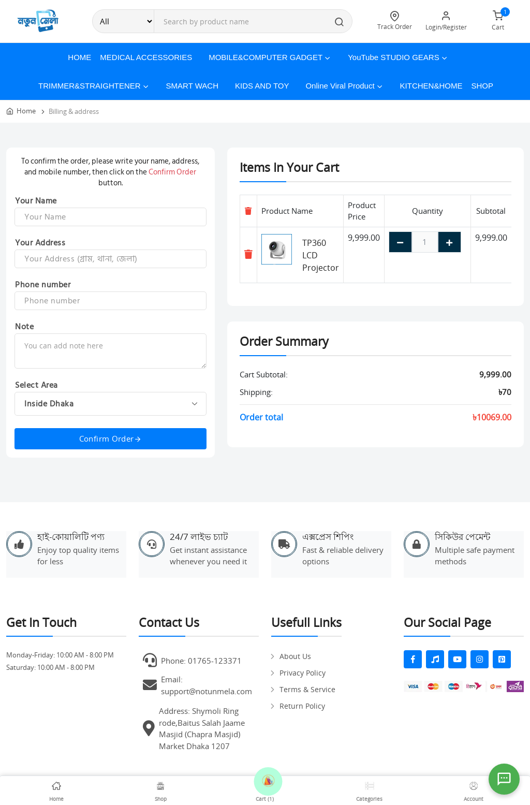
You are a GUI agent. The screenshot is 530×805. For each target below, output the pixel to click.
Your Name (36, 201)
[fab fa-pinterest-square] (502, 659)
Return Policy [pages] (302, 706)
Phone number (42, 285)
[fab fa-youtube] (457, 659)
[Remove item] (248, 254)
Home (79, 57)
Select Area (36, 385)
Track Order (394, 21)
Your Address (40, 243)
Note (24, 326)
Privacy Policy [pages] (302, 673)
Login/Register (446, 21)
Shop (482, 85)
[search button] (339, 22)
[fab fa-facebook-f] (413, 659)
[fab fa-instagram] (479, 659)
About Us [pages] (295, 656)
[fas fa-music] (435, 659)
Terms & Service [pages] (307, 689)
